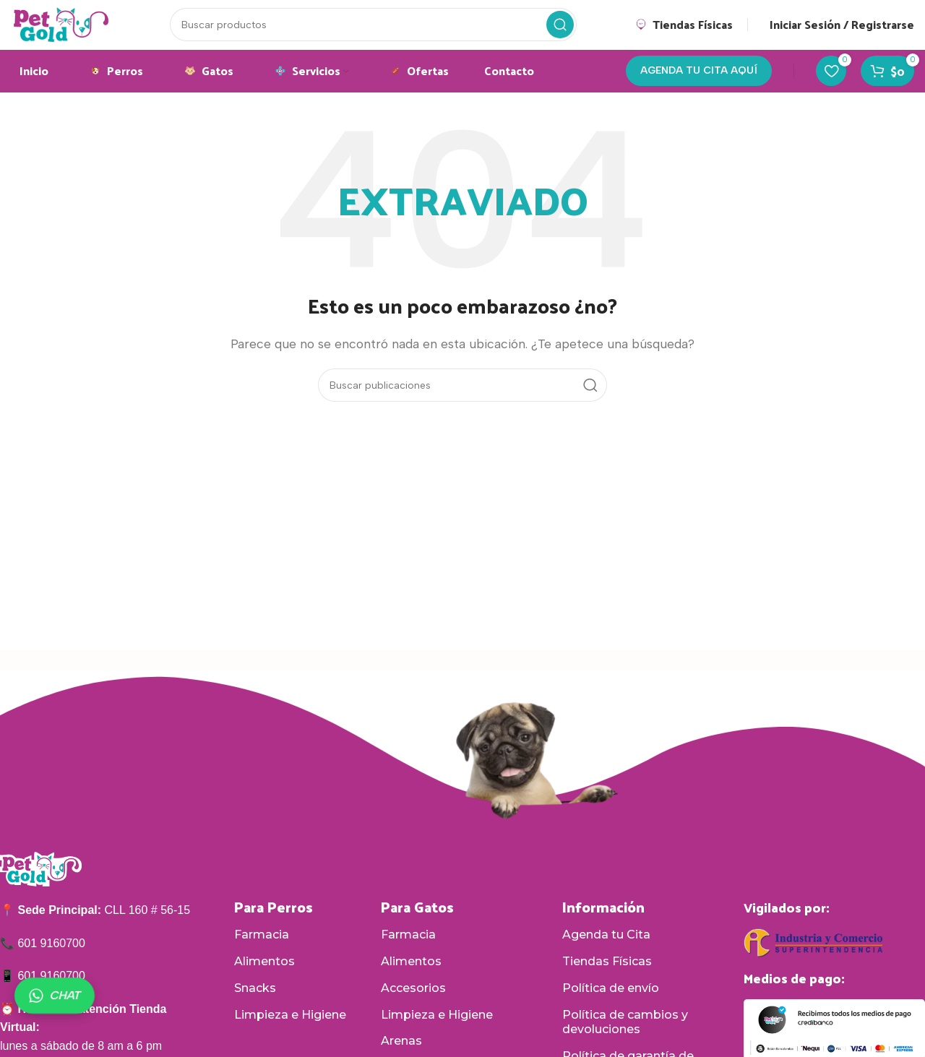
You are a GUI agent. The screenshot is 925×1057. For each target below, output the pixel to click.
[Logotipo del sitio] (78, 31)
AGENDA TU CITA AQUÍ (698, 87)
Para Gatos (417, 924)
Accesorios (413, 1005)
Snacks (255, 1005)
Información (603, 924)
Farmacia (261, 952)
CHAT (54, 995)
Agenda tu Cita (606, 952)
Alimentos (264, 978)
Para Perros (273, 924)
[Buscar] (389, 32)
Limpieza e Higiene (290, 1032)
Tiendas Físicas (607, 978)
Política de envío (610, 1005)
